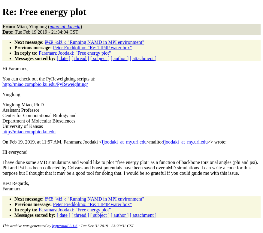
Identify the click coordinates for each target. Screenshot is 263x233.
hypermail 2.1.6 (64, 225)
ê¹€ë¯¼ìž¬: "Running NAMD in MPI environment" (94, 42)
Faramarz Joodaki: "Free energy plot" (75, 53)
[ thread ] (80, 58)
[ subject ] (100, 58)
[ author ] (120, 58)
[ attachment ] (143, 58)
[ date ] (63, 58)
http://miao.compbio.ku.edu (29, 131)
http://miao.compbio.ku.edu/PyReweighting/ (45, 84)
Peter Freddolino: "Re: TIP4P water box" (92, 47)
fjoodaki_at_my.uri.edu (124, 141)
